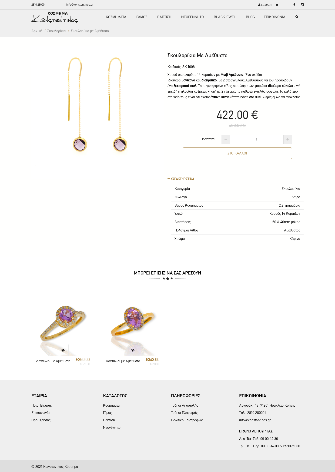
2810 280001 (38, 4)
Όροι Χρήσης (40, 420)
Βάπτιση (109, 420)
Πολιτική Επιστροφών (187, 420)
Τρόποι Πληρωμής (184, 413)
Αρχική (36, 31)
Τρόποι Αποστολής (184, 405)
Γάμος (107, 413)
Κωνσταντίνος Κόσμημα (60, 467)
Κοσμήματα (111, 405)
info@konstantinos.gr (80, 4)
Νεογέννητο (112, 427)
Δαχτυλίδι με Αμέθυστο (53, 361)
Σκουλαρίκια (56, 31)
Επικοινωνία (40, 413)
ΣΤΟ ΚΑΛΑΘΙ (237, 153)
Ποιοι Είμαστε (41, 405)
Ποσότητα (207, 139)
